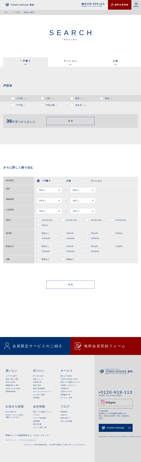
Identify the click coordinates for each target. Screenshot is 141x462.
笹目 (109, 98)
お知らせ (64, 415)
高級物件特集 (11, 391)
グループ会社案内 (39, 418)
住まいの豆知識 (66, 421)
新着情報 (64, 412)
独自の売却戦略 (39, 388)
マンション (70, 61)
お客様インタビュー (68, 385)
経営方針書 (37, 424)
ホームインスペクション (42, 391)
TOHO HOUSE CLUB (69, 379)
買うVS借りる (11, 412)
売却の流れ (37, 385)
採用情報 (36, 421)
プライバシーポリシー (27, 440)
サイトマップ (11, 440)
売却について (38, 379)
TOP (6, 12)
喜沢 (79, 98)
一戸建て (25, 61)
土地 (115, 61)
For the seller (38, 376)
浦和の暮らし (66, 418)
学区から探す (11, 382)
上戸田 (21, 98)
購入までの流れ (66, 376)
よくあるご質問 (39, 394)
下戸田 (21, 105)
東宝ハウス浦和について (42, 412)
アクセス (36, 415)
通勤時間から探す (12, 385)
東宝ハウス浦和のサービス (71, 382)
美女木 (81, 105)
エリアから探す (11, 376)
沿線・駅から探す (12, 379)
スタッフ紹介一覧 (39, 427)
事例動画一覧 (66, 394)
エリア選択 (16, 12)
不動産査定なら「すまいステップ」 (34, 435)
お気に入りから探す (13, 388)
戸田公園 (52, 105)
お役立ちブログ (66, 391)
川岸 (50, 98)
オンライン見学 (66, 397)
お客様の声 (37, 382)
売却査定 (36, 397)
